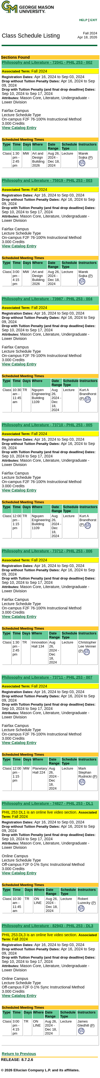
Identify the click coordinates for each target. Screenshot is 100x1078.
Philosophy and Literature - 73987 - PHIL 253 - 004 (47, 299)
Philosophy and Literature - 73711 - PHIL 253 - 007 (47, 677)
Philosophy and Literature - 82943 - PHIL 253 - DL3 (47, 926)
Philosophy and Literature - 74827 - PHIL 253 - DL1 (47, 803)
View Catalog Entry (19, 128)
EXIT (93, 20)
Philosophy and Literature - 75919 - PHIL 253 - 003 (47, 180)
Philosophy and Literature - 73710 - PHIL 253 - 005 (47, 425)
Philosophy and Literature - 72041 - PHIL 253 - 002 (47, 62)
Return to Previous (19, 1054)
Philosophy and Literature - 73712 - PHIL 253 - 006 (47, 551)
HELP (83, 20)
